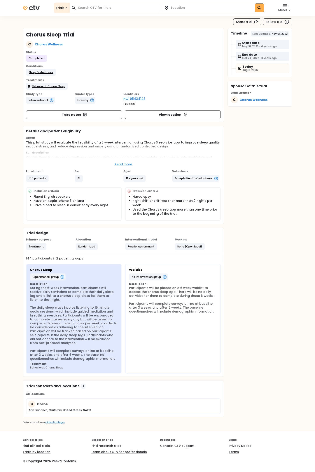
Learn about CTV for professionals (119, 452)
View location (173, 114)
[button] (41, 72)
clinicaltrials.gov (55, 422)
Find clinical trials (36, 446)
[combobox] (118, 8)
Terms (234, 452)
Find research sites (106, 446)
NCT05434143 (134, 99)
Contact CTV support (177, 446)
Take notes (74, 114)
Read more (123, 164)
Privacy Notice (240, 446)
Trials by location (36, 452)
